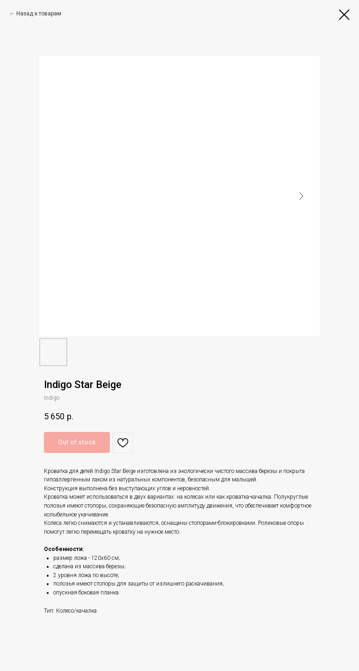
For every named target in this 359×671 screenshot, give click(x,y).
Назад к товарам (38, 13)
